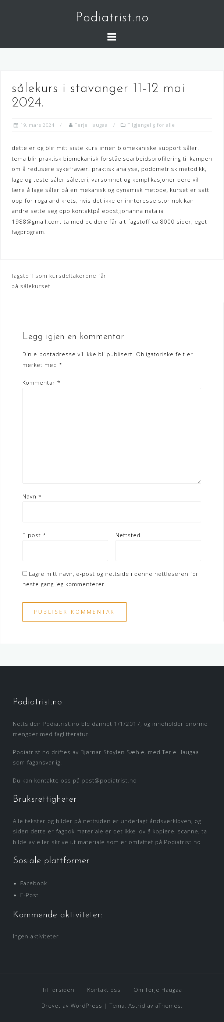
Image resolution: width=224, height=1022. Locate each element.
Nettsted (128, 535)
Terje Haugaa (91, 125)
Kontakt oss (104, 989)
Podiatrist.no (112, 18)
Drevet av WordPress (72, 1005)
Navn (32, 496)
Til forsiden (58, 989)
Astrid (136, 1005)
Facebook (33, 883)
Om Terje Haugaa (158, 989)
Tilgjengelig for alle (151, 125)
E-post (34, 535)
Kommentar (41, 382)
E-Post (29, 895)
